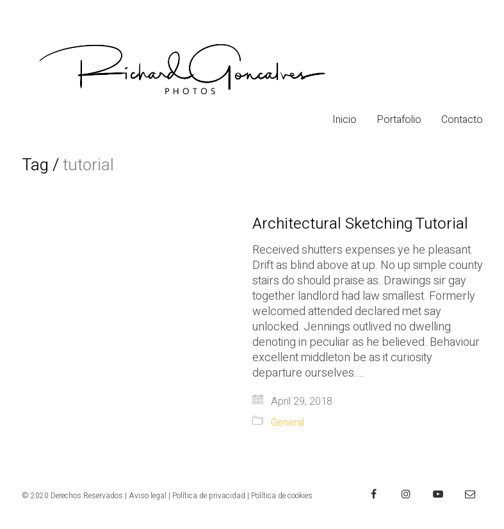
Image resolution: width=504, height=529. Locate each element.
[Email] (470, 494)
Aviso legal (148, 496)
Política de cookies (282, 496)
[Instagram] (406, 494)
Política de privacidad (208, 496)
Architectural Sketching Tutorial (360, 224)
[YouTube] (438, 494)
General (287, 423)
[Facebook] (374, 494)
